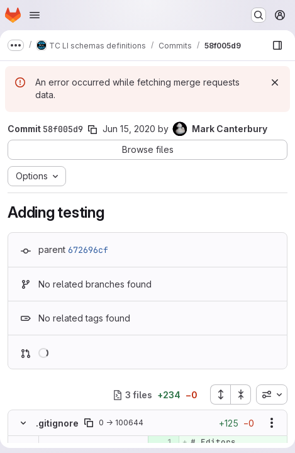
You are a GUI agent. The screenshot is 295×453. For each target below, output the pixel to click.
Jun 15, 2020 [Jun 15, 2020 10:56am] (129, 128)
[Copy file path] (88, 422)
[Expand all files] (220, 394)
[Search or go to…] (258, 15)
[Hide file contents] (23, 422)
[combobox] (271, 394)
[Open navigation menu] (35, 15)
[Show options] (271, 422)
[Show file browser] (277, 45)
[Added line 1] (162, 442)
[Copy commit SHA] (92, 129)
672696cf (88, 249)
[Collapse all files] (241, 394)
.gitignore (57, 423)
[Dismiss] (274, 82)
